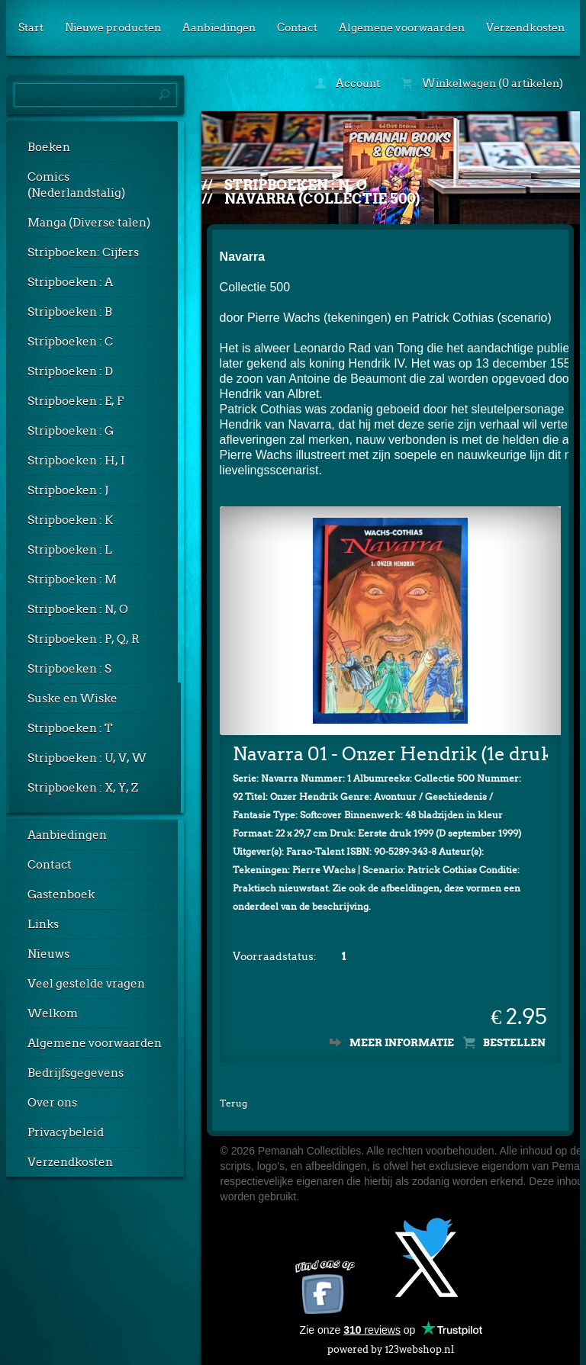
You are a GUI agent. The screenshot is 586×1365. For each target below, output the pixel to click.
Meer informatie (401, 1043)
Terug (233, 1103)
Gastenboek (61, 894)
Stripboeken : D (70, 371)
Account (347, 83)
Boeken (48, 147)
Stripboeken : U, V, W (86, 758)
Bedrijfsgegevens (75, 1073)
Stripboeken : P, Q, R (83, 639)
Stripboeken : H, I (76, 460)
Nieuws (48, 954)
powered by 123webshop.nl (390, 1346)
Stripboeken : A (70, 282)
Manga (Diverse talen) (88, 223)
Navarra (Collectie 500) (322, 199)
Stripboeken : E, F (75, 401)
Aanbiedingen (219, 27)
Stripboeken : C (70, 341)
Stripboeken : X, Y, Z (82, 788)
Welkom (52, 1013)
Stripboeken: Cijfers (83, 252)
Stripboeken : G (70, 431)
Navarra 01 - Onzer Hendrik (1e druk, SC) (391, 754)
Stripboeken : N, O (77, 609)
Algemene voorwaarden (402, 27)
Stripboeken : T (70, 728)
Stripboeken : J (67, 490)
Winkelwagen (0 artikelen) (482, 83)
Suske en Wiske (72, 698)
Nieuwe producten (113, 27)
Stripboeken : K (70, 520)
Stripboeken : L (69, 550)
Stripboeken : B (69, 312)
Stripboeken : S (69, 669)
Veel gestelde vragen (86, 984)
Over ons (52, 1103)
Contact (297, 27)
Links (43, 924)
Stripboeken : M (72, 579)
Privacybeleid (65, 1132)
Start (30, 27)
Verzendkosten (525, 27)
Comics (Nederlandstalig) (76, 185)
